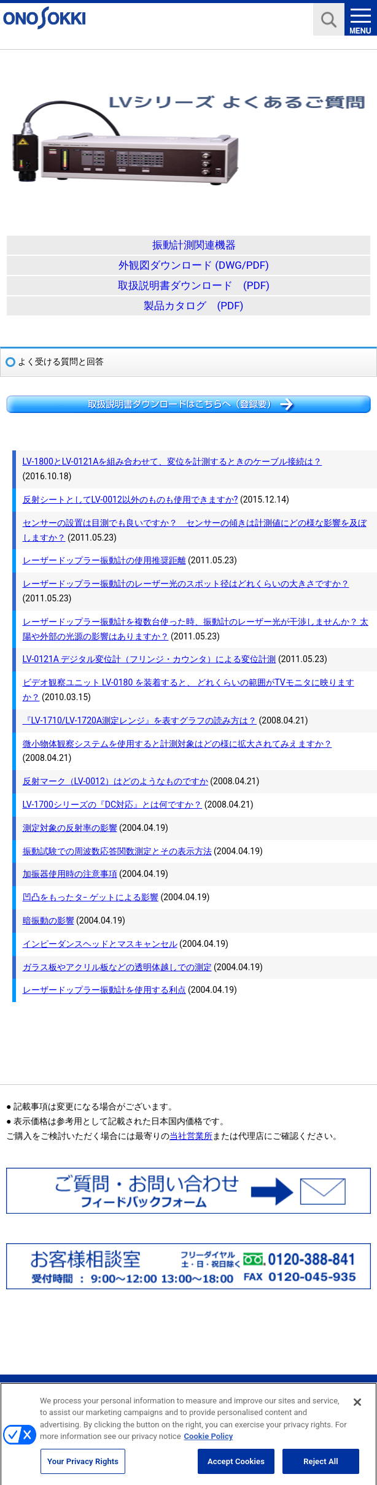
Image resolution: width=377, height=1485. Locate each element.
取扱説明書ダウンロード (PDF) (194, 285)
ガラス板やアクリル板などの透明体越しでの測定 (117, 967)
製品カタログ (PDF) (193, 305)
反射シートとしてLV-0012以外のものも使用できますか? (130, 499)
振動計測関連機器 (194, 245)
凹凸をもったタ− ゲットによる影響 (90, 897)
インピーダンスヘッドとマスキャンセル (100, 944)
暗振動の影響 (48, 920)
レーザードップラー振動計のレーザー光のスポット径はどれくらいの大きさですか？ (186, 583)
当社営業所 (190, 1136)
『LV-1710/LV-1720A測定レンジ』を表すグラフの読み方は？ (140, 720)
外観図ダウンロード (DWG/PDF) (194, 265)
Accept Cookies (236, 1466)
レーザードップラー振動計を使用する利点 (104, 990)
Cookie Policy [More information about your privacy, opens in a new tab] (208, 1441)
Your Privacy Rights (83, 1466)
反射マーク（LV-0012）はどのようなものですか (115, 781)
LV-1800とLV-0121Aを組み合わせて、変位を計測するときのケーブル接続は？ (172, 461)
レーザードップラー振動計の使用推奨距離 (104, 560)
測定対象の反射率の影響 (70, 828)
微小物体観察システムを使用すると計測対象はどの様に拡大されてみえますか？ (177, 744)
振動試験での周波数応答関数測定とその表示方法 (117, 851)
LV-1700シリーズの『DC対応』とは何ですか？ (113, 804)
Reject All (320, 1466)
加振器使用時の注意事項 (70, 874)
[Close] (357, 1407)
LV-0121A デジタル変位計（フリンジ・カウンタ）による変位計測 (149, 659)
